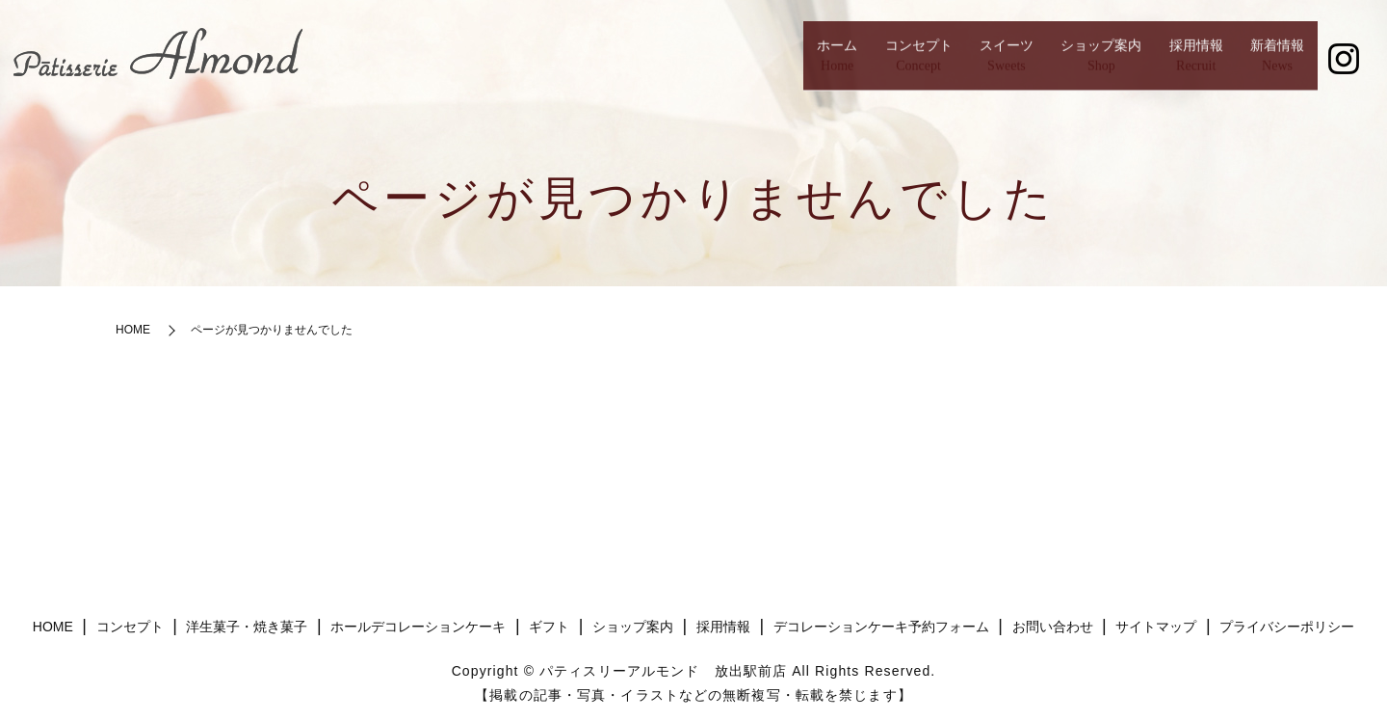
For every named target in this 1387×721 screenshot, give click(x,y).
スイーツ (896, 62)
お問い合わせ (1052, 626)
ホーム (668, 62)
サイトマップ (1155, 626)
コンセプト (778, 62)
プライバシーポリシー (1286, 626)
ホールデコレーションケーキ (418, 626)
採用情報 (1153, 62)
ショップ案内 (1025, 62)
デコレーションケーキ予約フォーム (881, 626)
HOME (133, 329)
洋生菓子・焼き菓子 (246, 626)
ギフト (549, 626)
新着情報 (1262, 62)
